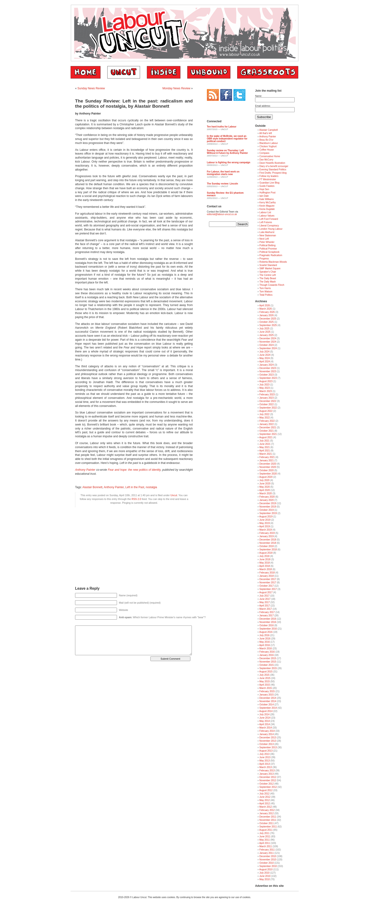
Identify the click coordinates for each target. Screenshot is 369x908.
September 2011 (268, 826)
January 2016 (266, 655)
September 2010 (268, 866)
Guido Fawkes (266, 186)
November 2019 (267, 506)
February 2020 (267, 496)
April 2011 (264, 843)
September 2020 (268, 473)
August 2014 (266, 711)
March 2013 (265, 767)
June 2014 (264, 717)
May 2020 (264, 487)
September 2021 (268, 434)
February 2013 (267, 770)
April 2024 (264, 361)
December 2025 (267, 318)
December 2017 (267, 579)
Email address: (263, 106)
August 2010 (266, 869)
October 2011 (266, 823)
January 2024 (266, 365)
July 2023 (264, 384)
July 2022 (264, 414)
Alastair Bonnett (92, 487)
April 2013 (264, 764)
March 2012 (265, 807)
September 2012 (268, 787)
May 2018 (264, 562)
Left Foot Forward (268, 219)
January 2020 (266, 500)
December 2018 (267, 539)
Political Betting (267, 245)
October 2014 (266, 704)
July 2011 (264, 833)
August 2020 (266, 477)
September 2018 (268, 549)
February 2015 (267, 691)
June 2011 (264, 836)
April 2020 (264, 490)
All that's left (265, 133)
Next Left (264, 238)
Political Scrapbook (269, 252)
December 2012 (267, 777)
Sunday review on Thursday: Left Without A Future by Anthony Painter (227, 151)
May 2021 (264, 447)
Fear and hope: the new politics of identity (134, 469)
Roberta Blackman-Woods (273, 262)
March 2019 (265, 529)
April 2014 (264, 724)
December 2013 (267, 737)
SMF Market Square (269, 268)
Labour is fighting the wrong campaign (228, 162)
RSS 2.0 (136, 499)
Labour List (265, 212)
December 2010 (267, 856)
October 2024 (266, 345)
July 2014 (264, 714)
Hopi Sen (264, 189)
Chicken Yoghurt (268, 146)
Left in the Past (134, 487)
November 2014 (267, 701)
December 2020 (267, 463)
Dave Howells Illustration (272, 163)
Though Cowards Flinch (271, 285)
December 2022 (267, 401)
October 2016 (266, 625)
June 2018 (264, 559)
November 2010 (267, 859)
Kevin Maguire (266, 206)
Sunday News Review (91, 88)
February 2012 (267, 810)
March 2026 (265, 308)
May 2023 (264, 388)
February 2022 (267, 421)
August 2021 (266, 437)
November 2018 (267, 543)
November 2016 (267, 622)
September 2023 (268, 378)
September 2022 (268, 407)
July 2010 (264, 872)
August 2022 (266, 411)
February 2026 (267, 312)
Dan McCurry (266, 159)
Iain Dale (264, 196)
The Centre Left (267, 275)
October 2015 (266, 665)
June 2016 (264, 638)
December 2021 (267, 427)
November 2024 (267, 341)
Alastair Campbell (268, 130)
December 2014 (267, 698)
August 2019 (266, 516)
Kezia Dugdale (267, 209)
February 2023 (267, 394)
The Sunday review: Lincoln (222, 183)
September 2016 (268, 628)
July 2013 (264, 754)
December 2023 (267, 368)
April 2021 (264, 450)
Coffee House (266, 149)
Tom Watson (265, 291)
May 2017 (264, 602)
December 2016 (267, 619)
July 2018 (264, 556)
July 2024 (264, 351)
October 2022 (266, 404)
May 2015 (264, 681)
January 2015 (266, 694)
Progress (264, 258)
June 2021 (264, 444)
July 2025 (264, 328)
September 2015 (268, 668)
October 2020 (266, 470)
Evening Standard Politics (272, 169)
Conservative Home (269, 156)
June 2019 (264, 520)
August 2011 (266, 830)
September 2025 (268, 325)
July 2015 (264, 675)
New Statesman (267, 235)
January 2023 (266, 398)
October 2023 (266, 374)
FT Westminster (267, 179)
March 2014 (265, 727)
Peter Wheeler (266, 242)
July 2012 (264, 793)
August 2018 (266, 553)
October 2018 (266, 546)
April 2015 (264, 684)
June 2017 (264, 599)
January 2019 (266, 536)
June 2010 (264, 876)
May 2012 (264, 800)
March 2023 (265, 391)
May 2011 (264, 839)
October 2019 (266, 510)
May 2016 (264, 642)
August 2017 (266, 592)
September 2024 (268, 348)
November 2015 (267, 661)
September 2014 (268, 708)
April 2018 (264, 566)
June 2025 (264, 332)
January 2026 (266, 315)
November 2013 (267, 741)
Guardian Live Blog (269, 182)
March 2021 (265, 454)
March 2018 (265, 569)
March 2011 (265, 846)
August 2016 (266, 632)
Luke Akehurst (266, 232)
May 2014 (264, 721)
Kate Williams (266, 199)
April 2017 (264, 605)
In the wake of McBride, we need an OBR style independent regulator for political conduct (227, 139)
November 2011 (267, 820)
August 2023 (266, 381)
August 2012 (266, 790)
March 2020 (265, 493)
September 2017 (268, 589)
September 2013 (268, 747)
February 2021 (267, 457)
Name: (258, 96)
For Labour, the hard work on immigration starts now (223, 173)
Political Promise (268, 248)
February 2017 (267, 612)
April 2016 (264, 645)
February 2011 (267, 849)
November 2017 (267, 582)
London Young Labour (270, 229)
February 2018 (267, 572)
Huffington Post (267, 192)
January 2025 (266, 335)
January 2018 (266, 576)
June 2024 (264, 355)
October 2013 (266, 744)
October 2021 (266, 430)
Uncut (173, 495)
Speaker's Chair (267, 271)
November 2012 (267, 780)
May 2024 (264, 358)
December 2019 (267, 503)
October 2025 (266, 322)
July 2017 (264, 595)
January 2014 (266, 734)
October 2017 (266, 586)
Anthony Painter (85, 469)
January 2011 (266, 853)
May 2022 (264, 417)
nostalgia (151, 487)
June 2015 (264, 678)
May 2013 (264, 760)
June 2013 (264, 757)
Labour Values (266, 215)
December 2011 (267, 816)
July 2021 (264, 440)
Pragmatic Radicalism (270, 255)
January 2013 (266, 774)
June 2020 (264, 483)
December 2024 (267, 338)
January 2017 (266, 615)
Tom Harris (265, 288)
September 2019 (268, 513)
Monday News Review (176, 88)
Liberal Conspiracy (269, 225)
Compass (264, 153)
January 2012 (266, 813)
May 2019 (264, 523)
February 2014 (267, 731)
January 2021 (266, 460)
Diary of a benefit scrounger (273, 166)
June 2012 (264, 797)
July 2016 (264, 635)
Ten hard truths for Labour (221, 126)
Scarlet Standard (268, 265)
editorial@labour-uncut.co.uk (222, 214)
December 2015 (267, 658)
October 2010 (266, 863)
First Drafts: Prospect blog (273, 173)
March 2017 (265, 609)
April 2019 (264, 526)
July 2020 (264, 480)
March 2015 (265, 688)
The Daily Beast (267, 278)
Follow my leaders (268, 176)
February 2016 (267, 651)
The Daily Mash (267, 281)
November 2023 (267, 371)
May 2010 (264, 879)
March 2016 (265, 648)
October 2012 (266, 783)
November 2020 (267, 467)
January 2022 (266, 424)
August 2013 (266, 750)
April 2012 (264, 803)
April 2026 (264, 305)
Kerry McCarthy (267, 202)
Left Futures (265, 222)
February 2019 (267, 533)
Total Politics (266, 295)
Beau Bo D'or (266, 140)
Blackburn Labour (268, 143)
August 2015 (266, 671)
